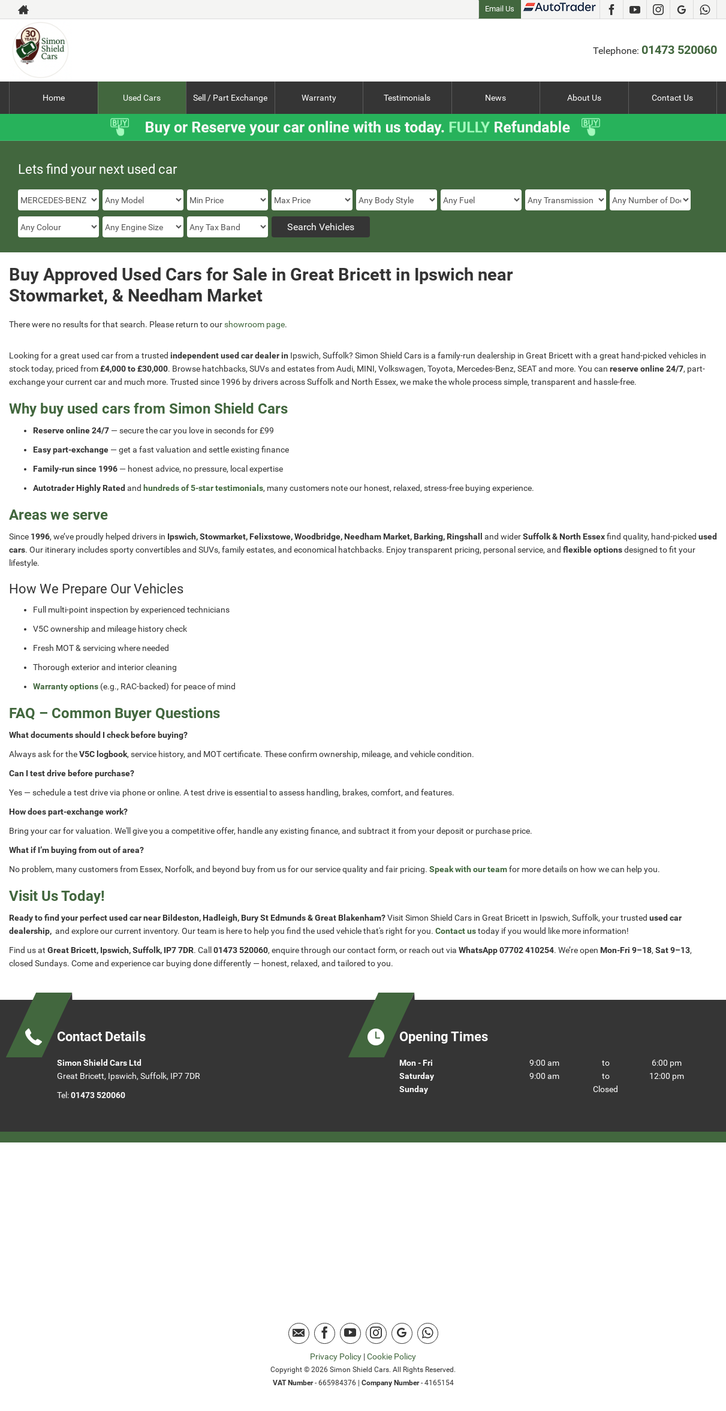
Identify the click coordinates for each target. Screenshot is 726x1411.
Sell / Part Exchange (230, 97)
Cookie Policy (391, 1356)
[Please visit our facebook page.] (611, 9)
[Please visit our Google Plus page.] (681, 9)
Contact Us (672, 97)
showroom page (254, 324)
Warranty (319, 97)
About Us (584, 97)
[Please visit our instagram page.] (658, 9)
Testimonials (407, 97)
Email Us (499, 8)
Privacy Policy (336, 1356)
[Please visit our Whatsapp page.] (704, 9)
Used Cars (142, 97)
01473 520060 (679, 50)
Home (54, 97)
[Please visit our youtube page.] (634, 9)
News (495, 97)
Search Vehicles (320, 227)
